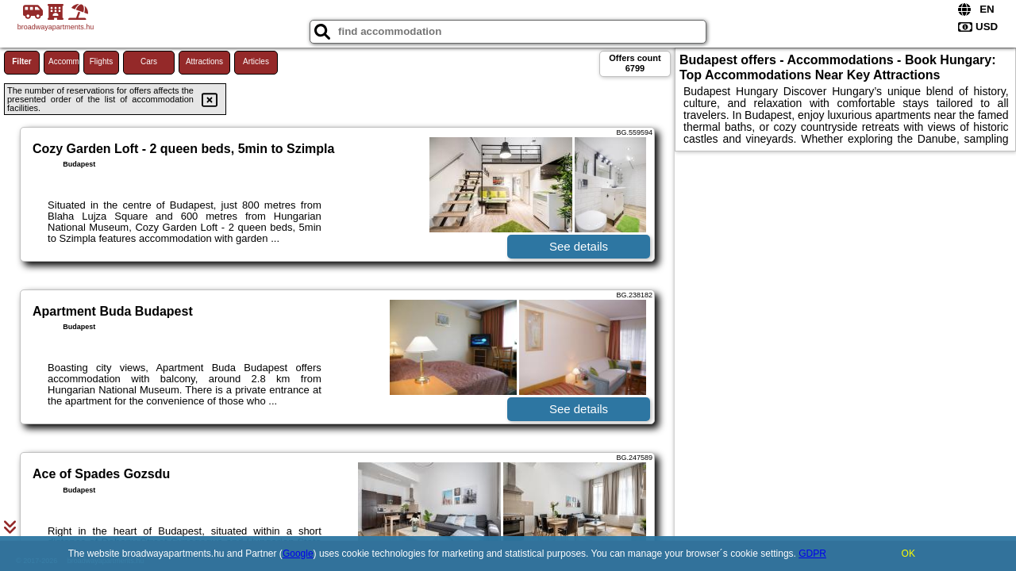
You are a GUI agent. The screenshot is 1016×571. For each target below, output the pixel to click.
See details (578, 246)
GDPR (812, 553)
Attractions (204, 61)
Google (298, 553)
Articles (256, 61)
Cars (148, 61)
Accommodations (63, 61)
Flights (101, 61)
